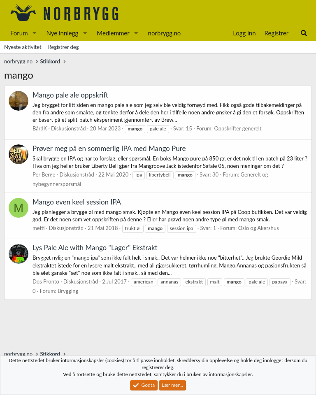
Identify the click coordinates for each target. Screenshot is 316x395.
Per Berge (44, 174)
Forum (19, 33)
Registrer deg (63, 47)
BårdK (40, 128)
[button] (34, 33)
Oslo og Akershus (258, 228)
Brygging (68, 291)
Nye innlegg (62, 33)
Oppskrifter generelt (237, 128)
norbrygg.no (164, 33)
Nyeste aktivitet (23, 47)
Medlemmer (113, 33)
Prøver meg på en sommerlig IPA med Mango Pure (109, 148)
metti (39, 228)
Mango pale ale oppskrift (70, 95)
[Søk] (304, 33)
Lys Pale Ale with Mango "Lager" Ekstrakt (95, 247)
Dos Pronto (46, 281)
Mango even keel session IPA (77, 202)
